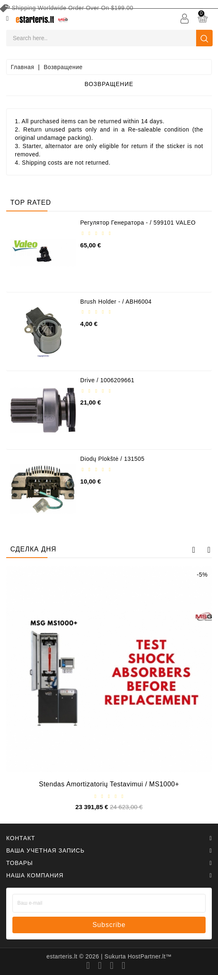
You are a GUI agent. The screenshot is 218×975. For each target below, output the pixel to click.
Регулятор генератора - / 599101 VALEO (138, 222)
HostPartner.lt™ (149, 956)
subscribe (109, 924)
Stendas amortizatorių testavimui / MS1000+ (109, 784)
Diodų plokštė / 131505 (112, 458)
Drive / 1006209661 (107, 380)
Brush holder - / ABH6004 (116, 301)
